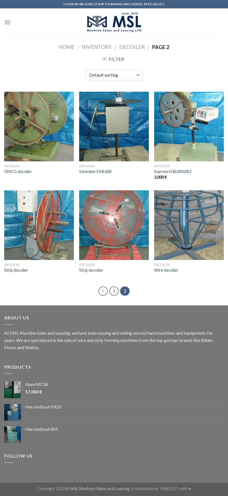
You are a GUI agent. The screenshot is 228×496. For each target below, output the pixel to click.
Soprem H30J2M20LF (173, 171)
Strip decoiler (16, 270)
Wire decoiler (166, 270)
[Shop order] (114, 75)
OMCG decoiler (18, 171)
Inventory (97, 47)
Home (66, 47)
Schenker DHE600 (95, 171)
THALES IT (169, 488)
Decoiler (132, 47)
